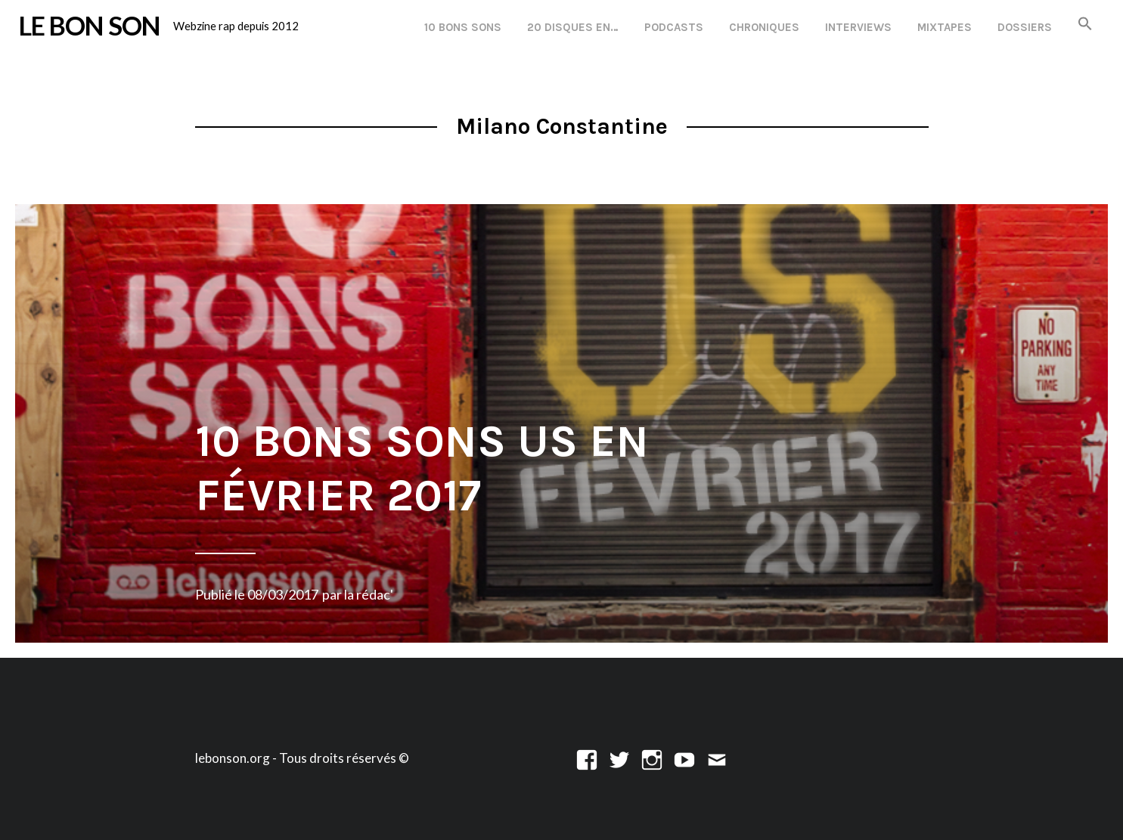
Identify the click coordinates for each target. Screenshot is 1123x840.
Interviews (858, 27)
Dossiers (1024, 27)
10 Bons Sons (462, 27)
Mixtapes (944, 27)
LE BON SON (89, 25)
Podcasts (673, 27)
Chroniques (764, 27)
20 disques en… (573, 27)
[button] (1085, 24)
